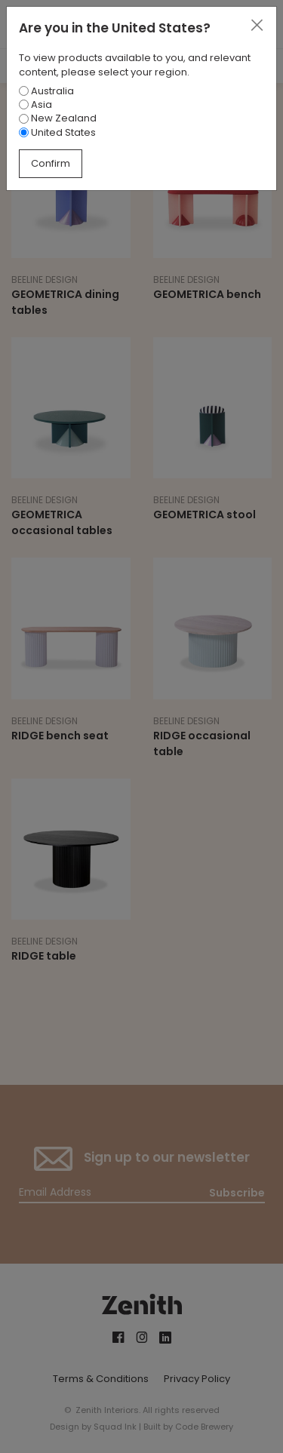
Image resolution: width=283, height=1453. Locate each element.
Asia (35, 104)
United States (57, 132)
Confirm (50, 163)
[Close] (256, 26)
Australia (46, 91)
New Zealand (58, 118)
